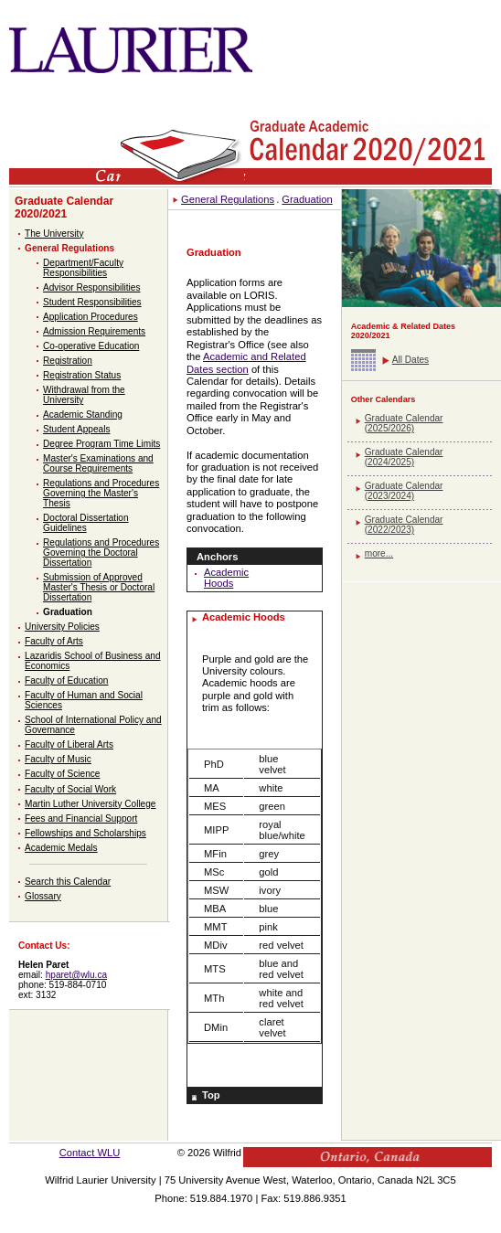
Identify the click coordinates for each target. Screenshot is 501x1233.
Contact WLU (90, 1152)
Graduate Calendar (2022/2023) (404, 525)
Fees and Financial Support (81, 818)
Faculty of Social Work (70, 789)
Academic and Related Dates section (246, 362)
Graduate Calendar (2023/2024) (404, 491)
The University (54, 234)
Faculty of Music (58, 759)
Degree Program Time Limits (101, 444)
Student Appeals (76, 429)
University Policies (62, 627)
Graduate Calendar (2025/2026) (404, 423)
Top (211, 1095)
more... (379, 553)
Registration (67, 361)
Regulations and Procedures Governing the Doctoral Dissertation (101, 552)
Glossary (43, 896)
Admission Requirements (94, 331)
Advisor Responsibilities (91, 287)
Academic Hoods (226, 578)
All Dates (410, 360)
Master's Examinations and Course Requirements (98, 463)
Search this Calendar (68, 882)
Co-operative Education (91, 346)
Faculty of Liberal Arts (69, 744)
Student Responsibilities (92, 302)
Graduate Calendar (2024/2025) (404, 457)
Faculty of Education (66, 680)
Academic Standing (83, 414)
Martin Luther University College (90, 804)
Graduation (67, 612)
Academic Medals (61, 848)
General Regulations (69, 248)
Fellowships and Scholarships (85, 833)
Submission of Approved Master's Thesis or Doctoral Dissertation (99, 587)
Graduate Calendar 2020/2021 (64, 207)
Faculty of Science (62, 774)
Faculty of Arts (54, 641)
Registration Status (82, 375)
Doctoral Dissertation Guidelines (86, 523)
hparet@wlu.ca (76, 975)
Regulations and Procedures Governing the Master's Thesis (101, 493)
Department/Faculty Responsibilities (83, 268)
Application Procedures (90, 317)
